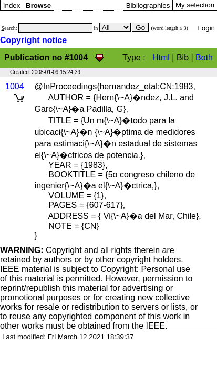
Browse (38, 5)
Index (11, 5)
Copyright (41, 250)
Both (204, 57)
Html (161, 57)
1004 (14, 86)
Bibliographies (148, 5)
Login (206, 28)
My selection (194, 5)
